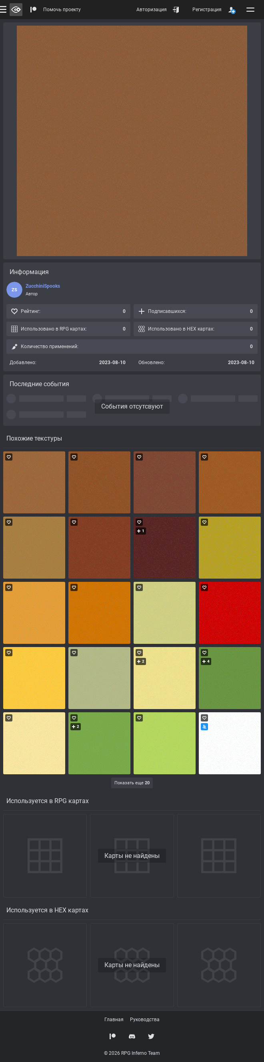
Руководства (145, 1019)
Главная (114, 1019)
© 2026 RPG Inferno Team (132, 1053)
